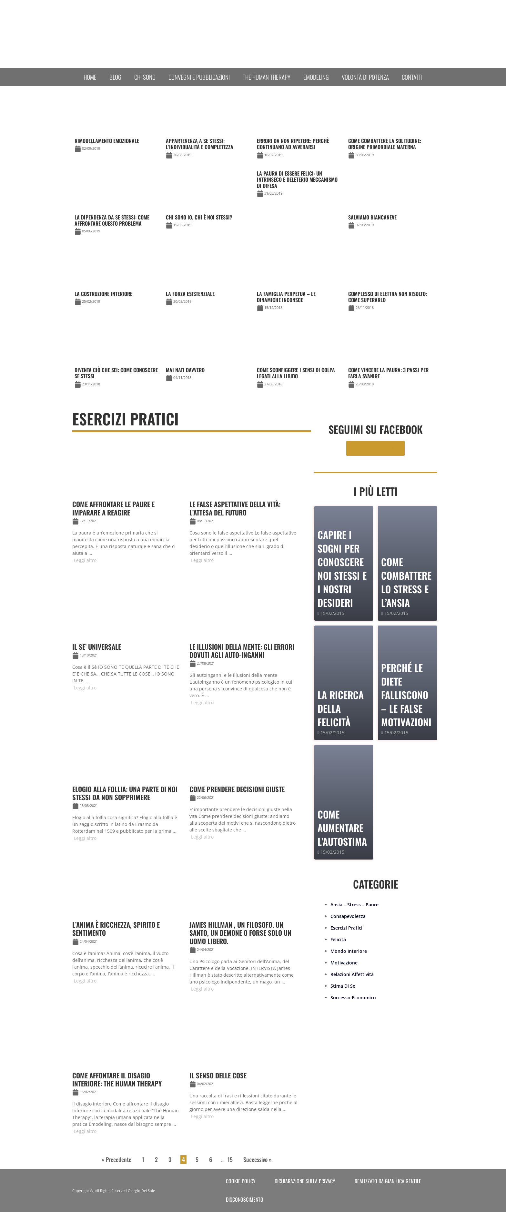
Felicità (338, 939)
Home (90, 76)
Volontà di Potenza (365, 76)
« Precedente (116, 1159)
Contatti (412, 76)
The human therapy (266, 76)
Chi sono (145, 76)
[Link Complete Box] (299, 185)
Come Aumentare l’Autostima (342, 828)
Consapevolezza (348, 916)
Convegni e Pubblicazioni (199, 76)
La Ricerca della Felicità (341, 708)
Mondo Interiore (348, 951)
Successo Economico (353, 997)
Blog (115, 76)
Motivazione (344, 963)
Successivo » (257, 1159)
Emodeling (316, 76)
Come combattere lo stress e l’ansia (406, 582)
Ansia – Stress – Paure (354, 904)
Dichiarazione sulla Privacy (305, 1181)
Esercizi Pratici (346, 928)
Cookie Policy (241, 1181)
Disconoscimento (244, 1199)
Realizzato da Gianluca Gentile (388, 1181)
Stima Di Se (342, 986)
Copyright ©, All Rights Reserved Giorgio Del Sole (113, 1190)
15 (230, 1159)
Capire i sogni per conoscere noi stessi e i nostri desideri (342, 568)
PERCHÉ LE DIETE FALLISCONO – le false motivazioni (406, 694)
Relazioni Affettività (352, 974)
